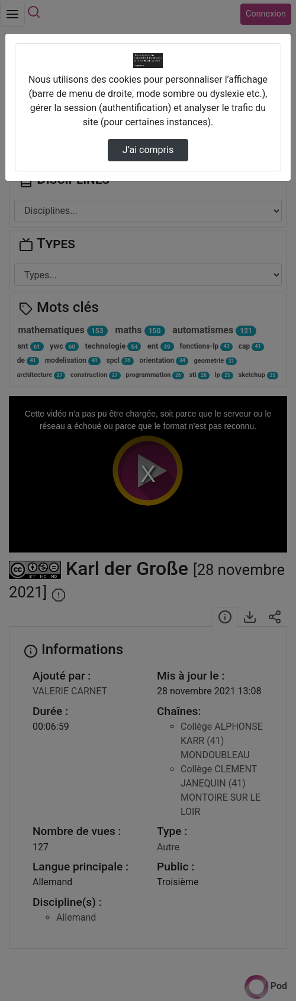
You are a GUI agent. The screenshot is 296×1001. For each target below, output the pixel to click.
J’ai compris (148, 149)
